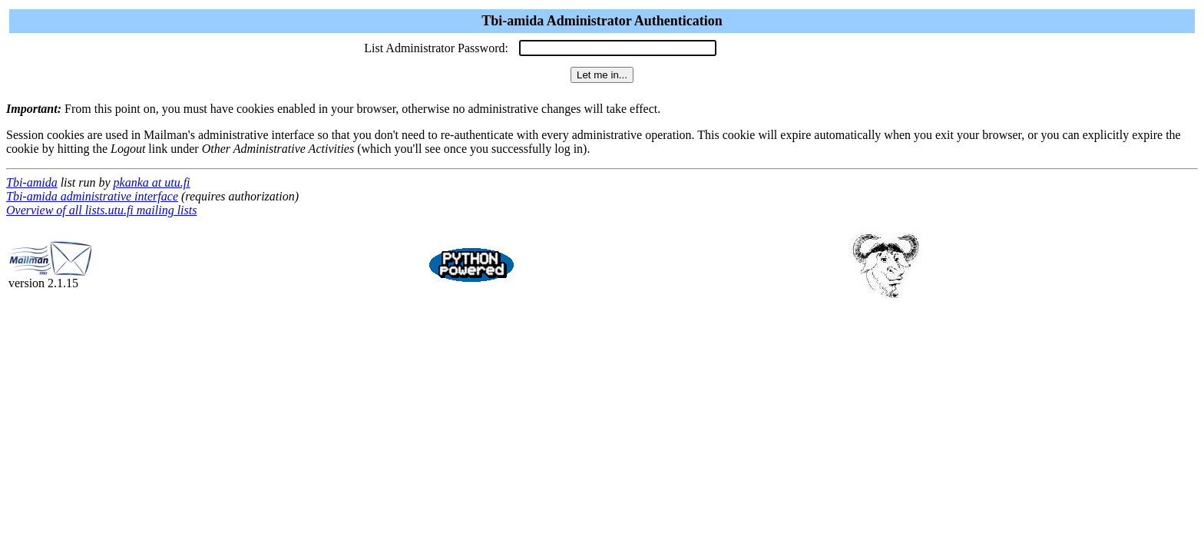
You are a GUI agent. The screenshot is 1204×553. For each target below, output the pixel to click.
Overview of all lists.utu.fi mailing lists (101, 210)
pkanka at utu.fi (152, 182)
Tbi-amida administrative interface (92, 196)
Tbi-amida (32, 182)
